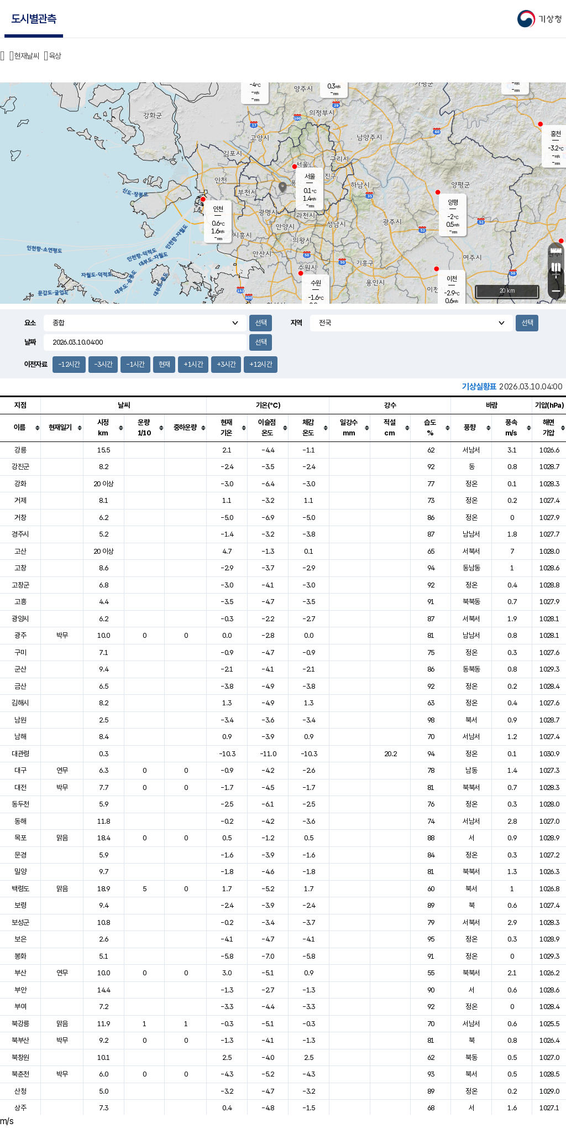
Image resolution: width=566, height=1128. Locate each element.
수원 (316, 283)
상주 (20, 1108)
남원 (20, 720)
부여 (20, 1006)
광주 (20, 635)
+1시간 (193, 364)
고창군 (20, 585)
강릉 (20, 450)
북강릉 (20, 1024)
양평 (453, 202)
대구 (20, 770)
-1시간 (135, 364)
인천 (218, 209)
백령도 (20, 889)
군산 (20, 669)
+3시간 (226, 364)
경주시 (20, 534)
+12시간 (260, 364)
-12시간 (69, 364)
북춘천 (20, 1074)
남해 (20, 736)
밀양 (20, 871)
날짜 (30, 342)
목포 (20, 838)
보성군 (20, 922)
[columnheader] (20, 427)
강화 (20, 484)
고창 (20, 568)
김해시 (20, 703)
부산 (20, 973)
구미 (20, 652)
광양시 (20, 619)
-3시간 (103, 364)
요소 (30, 323)
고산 (20, 551)
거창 (20, 517)
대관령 (20, 754)
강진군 (20, 466)
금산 (20, 686)
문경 (20, 855)
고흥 (20, 601)
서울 (310, 176)
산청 (20, 1091)
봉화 (20, 956)
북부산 (20, 1040)
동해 (20, 821)
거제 (20, 500)
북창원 (20, 1057)
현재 (164, 364)
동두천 (20, 804)
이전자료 (35, 364)
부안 (20, 990)
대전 (20, 787)
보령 (20, 905)
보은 (20, 939)
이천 (452, 279)
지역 (296, 323)
